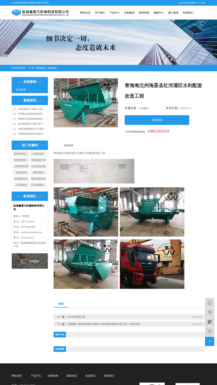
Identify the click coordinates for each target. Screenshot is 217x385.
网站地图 (191, 3)
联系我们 (188, 12)
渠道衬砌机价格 (38, 178)
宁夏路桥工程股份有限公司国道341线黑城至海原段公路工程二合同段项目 (104, 324)
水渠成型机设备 (21, 166)
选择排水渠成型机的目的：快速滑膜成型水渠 (31, 119)
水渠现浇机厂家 (38, 160)
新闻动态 (72, 375)
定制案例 (129, 12)
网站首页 (85, 12)
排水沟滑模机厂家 (38, 185)
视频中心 (159, 12)
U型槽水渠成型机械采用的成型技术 (31, 114)
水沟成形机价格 (38, 166)
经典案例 (40, 68)
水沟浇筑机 (21, 185)
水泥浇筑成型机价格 (21, 160)
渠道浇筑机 (38, 172)
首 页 (31, 68)
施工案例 (173, 12)
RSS (198, 3)
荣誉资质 (144, 12)
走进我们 (90, 375)
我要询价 (157, 120)
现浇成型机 (21, 172)
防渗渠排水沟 (21, 178)
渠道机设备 (38, 153)
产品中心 (114, 12)
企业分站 (182, 3)
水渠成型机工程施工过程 (30, 109)
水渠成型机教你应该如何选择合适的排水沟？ (31, 134)
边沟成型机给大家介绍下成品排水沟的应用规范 (31, 124)
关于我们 (100, 12)
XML (203, 3)
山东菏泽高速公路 (76, 317)
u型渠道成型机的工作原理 (30, 129)
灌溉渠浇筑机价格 (21, 153)
